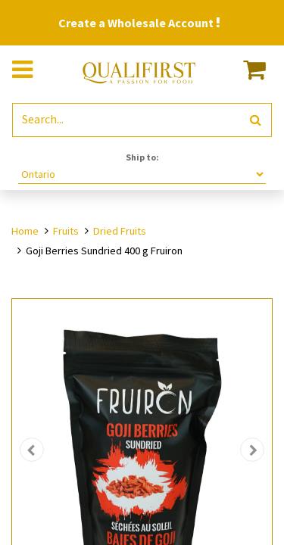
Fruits (66, 231)
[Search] (255, 120)
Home (25, 231)
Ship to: (142, 157)
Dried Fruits (119, 231)
